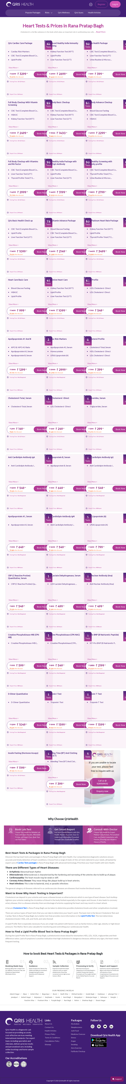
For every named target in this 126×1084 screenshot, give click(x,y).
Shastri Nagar (100, 1000)
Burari (55, 994)
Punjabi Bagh (56, 1000)
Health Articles (94, 12)
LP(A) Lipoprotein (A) (59, 355)
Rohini (76, 1000)
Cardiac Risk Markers (20, 51)
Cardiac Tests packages (27, 863)
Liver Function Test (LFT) (60, 59)
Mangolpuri (78, 997)
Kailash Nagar (26, 997)
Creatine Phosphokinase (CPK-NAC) (63, 635)
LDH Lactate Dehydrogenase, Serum (63, 575)
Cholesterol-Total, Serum (100, 347)
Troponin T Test (94, 694)
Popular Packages (32, 12)
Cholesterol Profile (95, 339)
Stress (73, 1038)
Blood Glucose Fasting (99, 110)
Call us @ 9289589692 (102, 782)
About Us (48, 1024)
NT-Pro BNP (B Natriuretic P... (103, 643)
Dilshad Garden (77, 994)
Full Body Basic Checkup (58, 102)
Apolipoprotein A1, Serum (22, 351)
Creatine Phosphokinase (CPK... (63, 643)
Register (101, 4)
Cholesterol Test (20, 908)
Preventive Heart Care (57, 280)
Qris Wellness (64, 12)
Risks (49, 12)
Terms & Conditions (52, 1038)
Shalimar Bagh (87, 1000)
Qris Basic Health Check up (20, 221)
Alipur (25, 994)
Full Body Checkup (78, 1051)
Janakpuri (14, 997)
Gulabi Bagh (90, 994)
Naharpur (103, 997)
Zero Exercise (76, 1048)
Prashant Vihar (43, 1000)
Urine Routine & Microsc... (101, 59)
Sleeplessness (76, 1027)
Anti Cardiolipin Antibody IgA (21, 457)
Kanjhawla (48, 997)
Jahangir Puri (112, 994)
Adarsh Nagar (15, 994)
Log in (115, 4)
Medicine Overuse (78, 1034)
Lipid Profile (16, 59)
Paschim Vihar (29, 1000)
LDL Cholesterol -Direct (100, 292)
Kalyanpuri (38, 997)
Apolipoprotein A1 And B (19, 339)
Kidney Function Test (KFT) (62, 51)
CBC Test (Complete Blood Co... (24, 55)
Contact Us (49, 1027)
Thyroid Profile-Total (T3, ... (22, 178)
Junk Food (75, 1031)
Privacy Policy (50, 1034)
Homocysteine (56, 351)
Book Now (41, 74)
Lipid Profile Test (88, 916)
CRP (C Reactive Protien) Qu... (23, 584)
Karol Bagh (67, 997)
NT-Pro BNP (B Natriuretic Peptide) (103, 635)
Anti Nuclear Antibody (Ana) (99, 575)
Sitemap (48, 1044)
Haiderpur (101, 994)
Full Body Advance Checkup (99, 102)
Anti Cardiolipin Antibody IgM (61, 516)
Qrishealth (62, 1081)
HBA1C (14, 115)
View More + (13, 68)
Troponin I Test (54, 694)
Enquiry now (102, 791)
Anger (73, 1041)
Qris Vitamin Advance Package (61, 221)
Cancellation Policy (52, 1041)
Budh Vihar (64, 994)
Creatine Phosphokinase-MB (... (24, 643)
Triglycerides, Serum (96, 398)
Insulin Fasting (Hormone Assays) (23, 753)
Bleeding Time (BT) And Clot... (63, 761)
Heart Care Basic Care (18, 280)
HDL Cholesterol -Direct (100, 288)
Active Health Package (97, 43)
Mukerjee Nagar (91, 997)
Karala (57, 997)
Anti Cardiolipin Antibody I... (23, 465)
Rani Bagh (67, 1000)
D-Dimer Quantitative (18, 694)
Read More (100, 32)
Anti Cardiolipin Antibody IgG (100, 457)
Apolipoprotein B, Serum (21, 355)
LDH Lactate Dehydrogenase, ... (63, 584)
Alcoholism (75, 1024)
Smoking (74, 1044)
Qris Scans (78, 12)
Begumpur (46, 994)
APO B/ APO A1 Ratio (20, 347)
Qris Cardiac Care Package (20, 43)
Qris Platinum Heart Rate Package (102, 221)
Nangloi (113, 997)
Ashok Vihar (34, 994)
